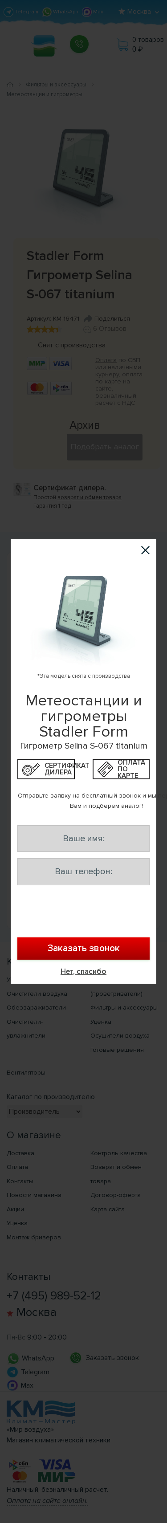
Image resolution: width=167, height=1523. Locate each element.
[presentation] (83, 913)
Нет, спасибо (83, 971)
